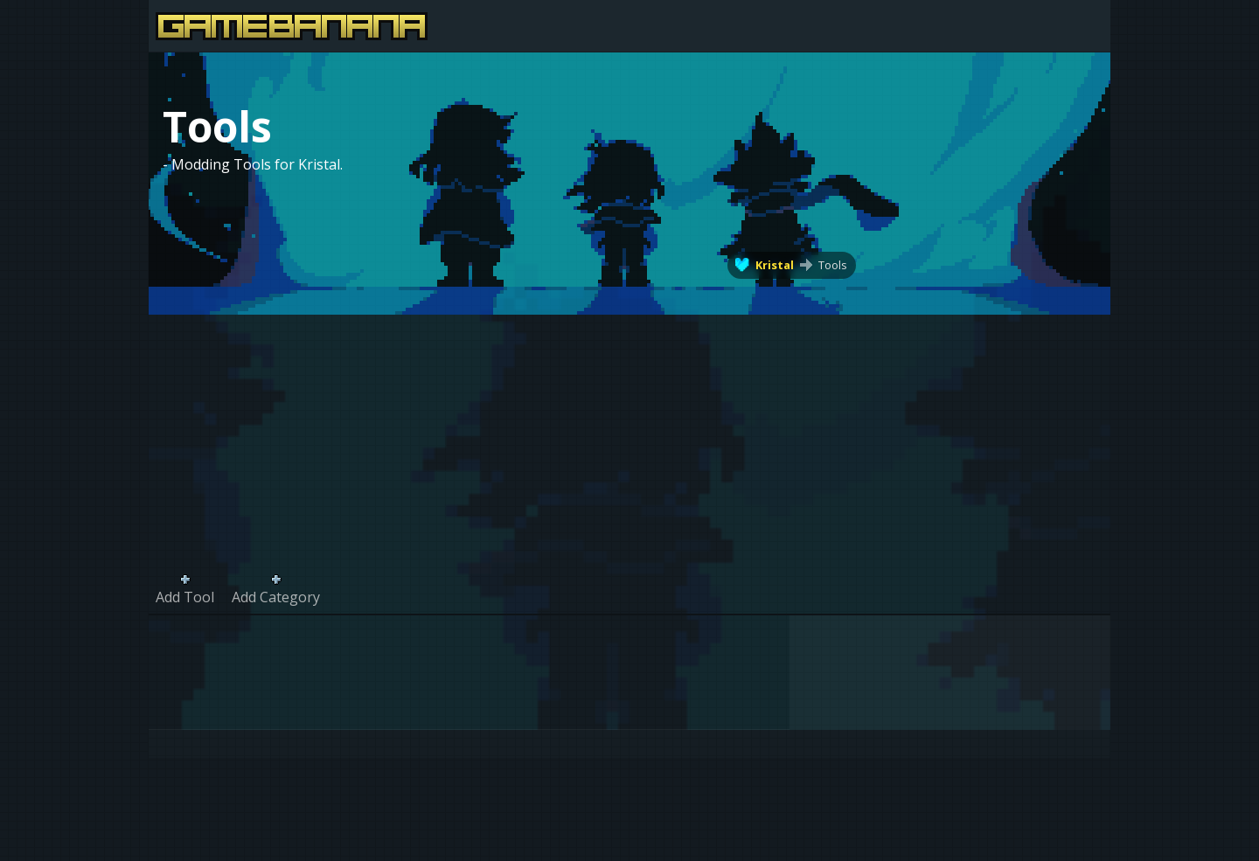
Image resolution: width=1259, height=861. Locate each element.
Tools (832, 265)
